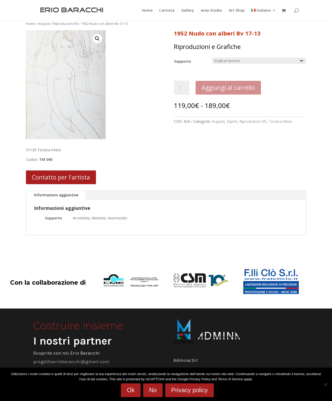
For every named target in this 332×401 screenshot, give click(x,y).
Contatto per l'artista (61, 177)
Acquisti (44, 23)
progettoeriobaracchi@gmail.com (71, 361)
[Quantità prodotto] (181, 88)
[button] (97, 38)
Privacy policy (189, 390)
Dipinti (232, 121)
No (153, 390)
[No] (325, 384)
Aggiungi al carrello (228, 87)
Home (147, 11)
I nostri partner (72, 340)
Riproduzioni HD (66, 23)
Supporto (182, 61)
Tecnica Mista (280, 121)
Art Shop (237, 11)
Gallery (187, 11)
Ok (130, 390)
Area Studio (211, 11)
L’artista (167, 11)
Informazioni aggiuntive (56, 194)
